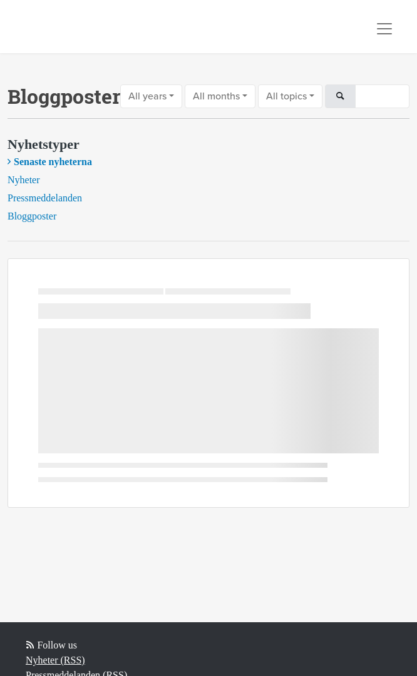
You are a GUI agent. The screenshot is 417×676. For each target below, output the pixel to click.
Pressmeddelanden (45, 198)
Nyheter (24, 179)
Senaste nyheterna (53, 161)
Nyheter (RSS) (55, 660)
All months (216, 96)
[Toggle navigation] (384, 29)
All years (147, 96)
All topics (286, 96)
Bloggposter (32, 216)
